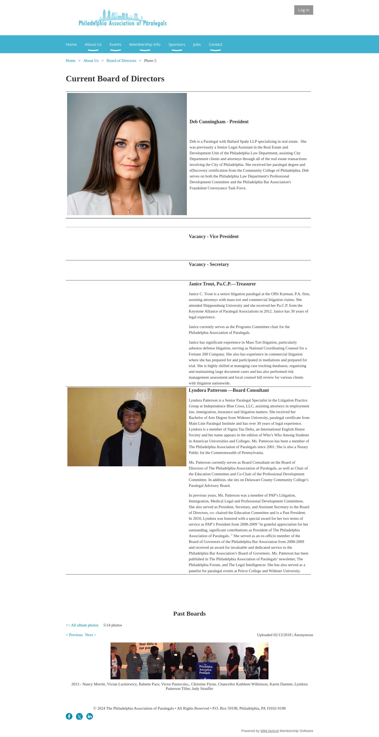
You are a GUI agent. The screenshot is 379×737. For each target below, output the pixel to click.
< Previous (74, 635)
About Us (91, 60)
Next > (90, 635)
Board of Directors (121, 60)
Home (71, 60)
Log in (303, 9)
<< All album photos (82, 625)
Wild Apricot (270, 731)
